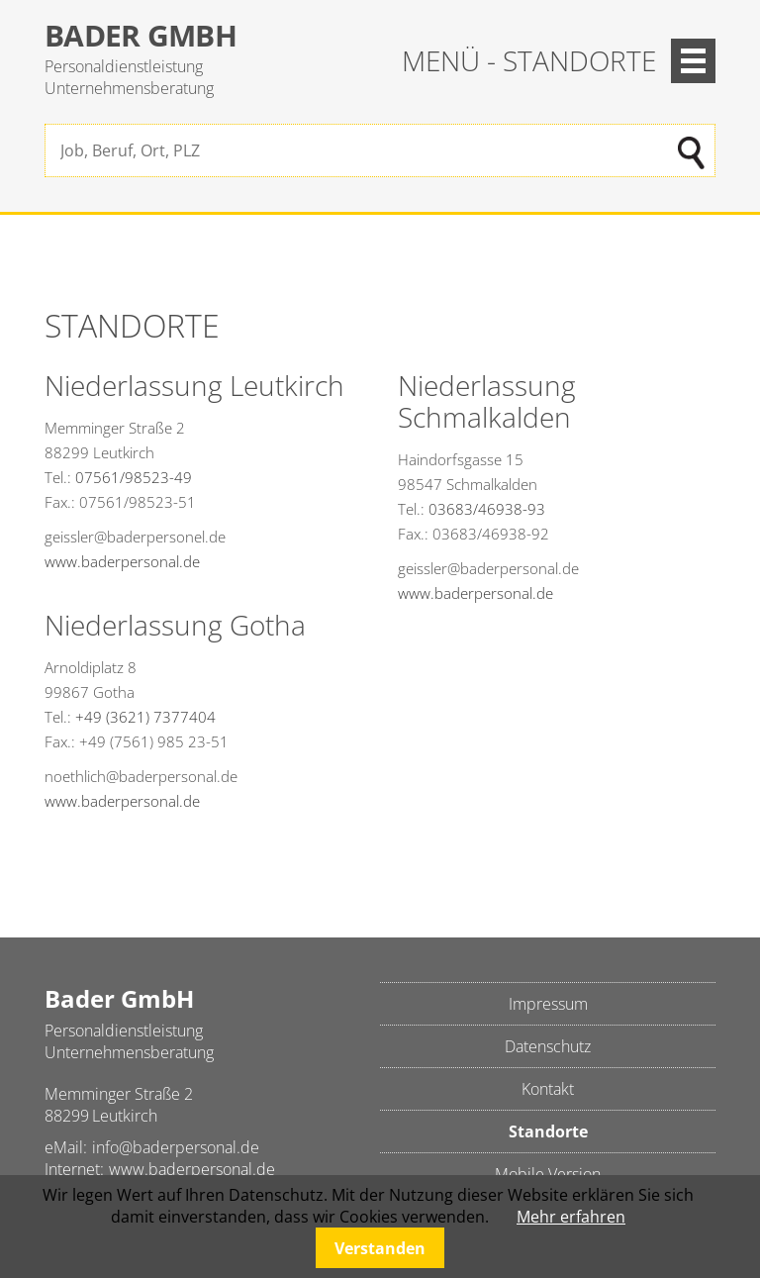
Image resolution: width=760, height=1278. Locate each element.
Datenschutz (548, 1046)
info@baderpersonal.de (175, 1147)
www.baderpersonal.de (122, 561)
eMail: (66, 1147)
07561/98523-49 (133, 477)
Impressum (548, 1004)
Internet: (74, 1169)
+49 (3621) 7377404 (145, 717)
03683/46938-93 (486, 509)
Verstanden (380, 1248)
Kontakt (548, 1089)
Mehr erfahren (571, 1217)
